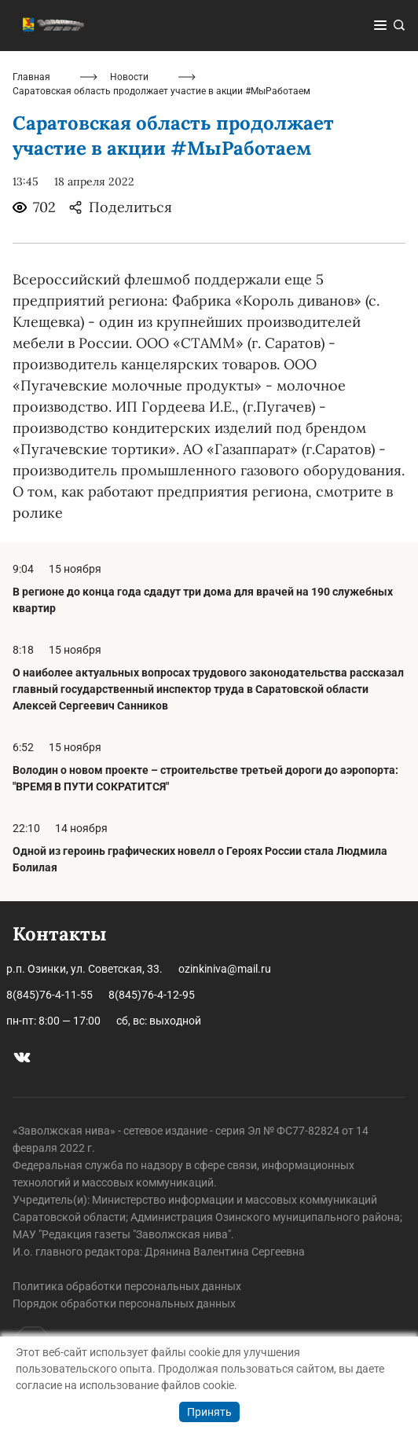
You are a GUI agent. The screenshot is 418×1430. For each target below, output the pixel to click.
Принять (209, 1412)
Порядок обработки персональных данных (124, 1303)
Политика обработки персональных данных (127, 1286)
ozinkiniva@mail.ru (224, 968)
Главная (31, 77)
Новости (129, 77)
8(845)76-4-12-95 (151, 994)
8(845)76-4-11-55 (49, 994)
